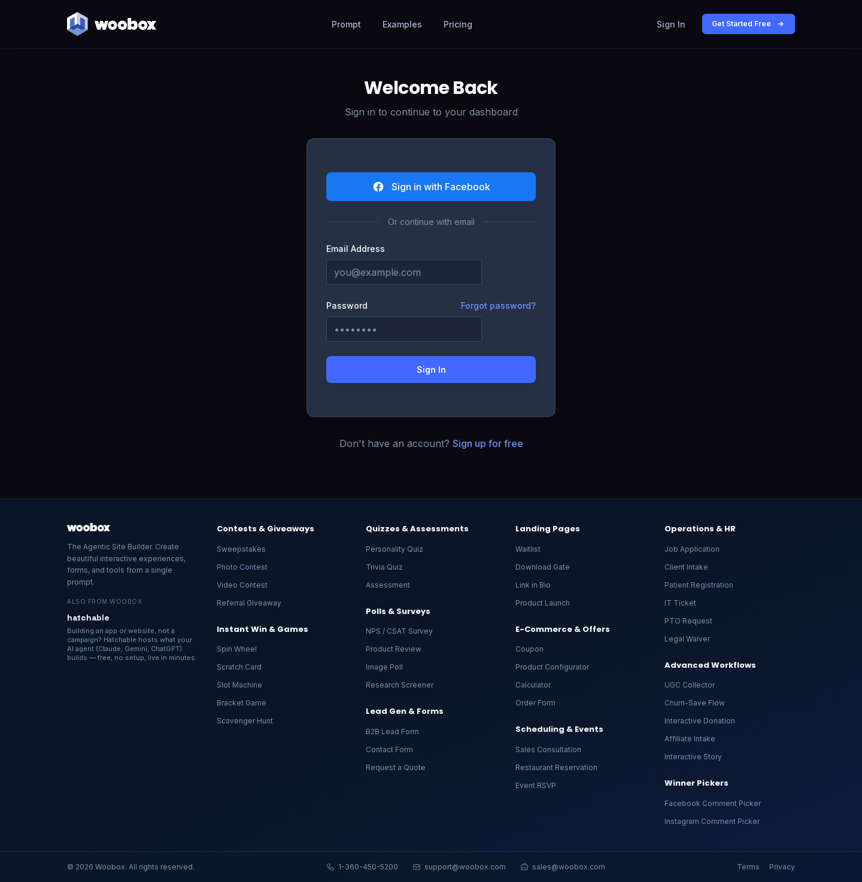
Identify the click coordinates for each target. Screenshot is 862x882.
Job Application (692, 549)
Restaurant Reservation (556, 767)
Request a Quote (396, 767)
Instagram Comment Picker (712, 821)
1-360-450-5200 (362, 866)
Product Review (393, 648)
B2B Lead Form (392, 731)
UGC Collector (689, 684)
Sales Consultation (548, 749)
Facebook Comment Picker (712, 803)
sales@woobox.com (562, 866)
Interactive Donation (699, 720)
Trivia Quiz (384, 566)
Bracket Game (241, 702)
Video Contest (242, 584)
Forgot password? (498, 305)
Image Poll (384, 666)
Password (347, 305)
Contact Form (389, 749)
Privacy (782, 866)
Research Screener (399, 684)
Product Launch (542, 602)
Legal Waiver (687, 638)
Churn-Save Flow (694, 702)
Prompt (346, 24)
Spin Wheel (237, 648)
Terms (748, 866)
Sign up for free (488, 443)
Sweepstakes (241, 549)
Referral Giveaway (249, 602)
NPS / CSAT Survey (399, 630)
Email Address (355, 249)
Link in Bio (533, 584)
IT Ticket (680, 602)
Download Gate (542, 566)
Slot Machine (239, 684)
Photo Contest (242, 566)
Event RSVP (535, 785)
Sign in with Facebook (431, 187)
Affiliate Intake (689, 738)
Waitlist (528, 549)
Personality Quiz (394, 549)
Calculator (533, 684)
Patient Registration (698, 584)
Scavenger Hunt (245, 720)
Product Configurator (552, 666)
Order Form (535, 702)
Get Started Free (748, 24)
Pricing (458, 24)
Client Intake (686, 566)
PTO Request (688, 620)
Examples (402, 24)
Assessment (388, 584)
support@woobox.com (459, 866)
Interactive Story (693, 756)
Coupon (529, 648)
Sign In (671, 24)
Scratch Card (239, 666)
